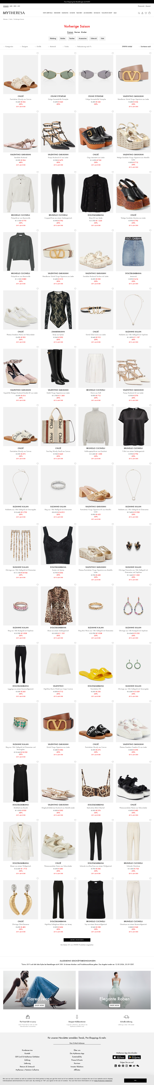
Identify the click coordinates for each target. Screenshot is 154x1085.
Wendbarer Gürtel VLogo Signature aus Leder (133, 99)
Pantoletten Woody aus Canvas (20, 99)
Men (11, 6)
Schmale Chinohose (133, 866)
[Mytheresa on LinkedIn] (115, 1066)
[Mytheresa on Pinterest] (123, 1066)
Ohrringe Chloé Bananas (20, 924)
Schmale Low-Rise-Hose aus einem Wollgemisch (96, 866)
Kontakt (27, 1053)
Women (6, 6)
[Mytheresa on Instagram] (126, 1066)
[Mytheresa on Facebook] (119, 1066)
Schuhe (62, 38)
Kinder (84, 32)
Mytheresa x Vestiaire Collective (27, 1069)
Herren (77, 32)
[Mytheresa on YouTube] (130, 1066)
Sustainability (77, 1056)
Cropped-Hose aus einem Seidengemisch (58, 218)
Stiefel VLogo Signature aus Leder (58, 393)
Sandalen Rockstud (20, 157)
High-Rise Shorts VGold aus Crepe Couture (58, 689)
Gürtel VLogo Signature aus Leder (58, 747)
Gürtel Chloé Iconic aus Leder (96, 335)
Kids (15, 6)
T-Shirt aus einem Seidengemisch (133, 451)
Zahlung (27, 1060)
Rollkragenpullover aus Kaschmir (96, 451)
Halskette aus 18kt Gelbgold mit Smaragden (20, 509)
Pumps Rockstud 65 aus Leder (58, 157)
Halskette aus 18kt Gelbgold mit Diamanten (133, 509)
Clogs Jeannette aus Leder (96, 157)
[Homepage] (14, 13)
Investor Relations (77, 1066)
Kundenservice (27, 1050)
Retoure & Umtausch (27, 1066)
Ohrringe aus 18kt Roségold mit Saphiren (133, 631)
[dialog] (77, 1080)
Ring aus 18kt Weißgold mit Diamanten (58, 509)
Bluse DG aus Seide (95, 218)
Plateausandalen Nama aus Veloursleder (133, 808)
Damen (70, 32)
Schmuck (94, 38)
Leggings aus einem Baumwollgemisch (20, 689)
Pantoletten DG (96, 689)
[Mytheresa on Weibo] (134, 1066)
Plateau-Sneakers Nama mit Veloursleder (21, 335)
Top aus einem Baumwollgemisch (96, 924)
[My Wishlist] (146, 13)
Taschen (71, 38)
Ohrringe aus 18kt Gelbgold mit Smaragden (133, 689)
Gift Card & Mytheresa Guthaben (27, 1056)
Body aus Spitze (58, 335)
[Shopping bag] (149, 13)
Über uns (77, 1050)
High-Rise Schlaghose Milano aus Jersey (58, 924)
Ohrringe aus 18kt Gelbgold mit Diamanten (21, 570)
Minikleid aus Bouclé (21, 808)
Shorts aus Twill (96, 393)
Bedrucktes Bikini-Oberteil (95, 808)
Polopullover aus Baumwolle (20, 218)
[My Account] (142, 13)
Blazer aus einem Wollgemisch (20, 866)
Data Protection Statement (103, 1080)
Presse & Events (77, 1060)
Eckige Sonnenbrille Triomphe (58, 99)
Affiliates (77, 1069)
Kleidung (53, 38)
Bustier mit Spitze (58, 570)
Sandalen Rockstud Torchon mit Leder (96, 276)
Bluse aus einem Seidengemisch (58, 631)
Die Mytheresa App (77, 1053)
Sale (10, 19)
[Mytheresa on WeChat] (137, 1066)
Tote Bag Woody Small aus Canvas (58, 451)
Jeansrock (133, 276)
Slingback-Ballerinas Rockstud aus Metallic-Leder (58, 808)
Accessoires (83, 38)
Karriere (77, 1063)
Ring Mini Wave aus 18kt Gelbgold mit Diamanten (95, 631)
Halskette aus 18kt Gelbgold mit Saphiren (133, 335)
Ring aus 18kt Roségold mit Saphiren (20, 631)
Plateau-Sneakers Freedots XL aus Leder (133, 747)
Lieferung (27, 1063)
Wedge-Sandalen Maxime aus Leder (133, 218)
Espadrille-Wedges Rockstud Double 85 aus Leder (21, 393)
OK (135, 1080)
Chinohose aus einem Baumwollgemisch (133, 924)
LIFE (19, 6)
